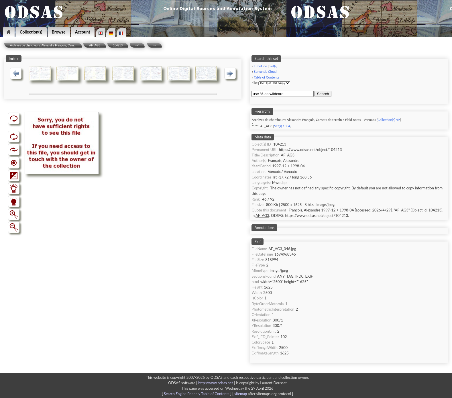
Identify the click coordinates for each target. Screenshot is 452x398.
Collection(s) (31, 32)
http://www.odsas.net (215, 383)
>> (154, 45)
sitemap (240, 393)
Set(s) (273, 66)
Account (82, 32)
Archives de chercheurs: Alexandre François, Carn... (43, 45)
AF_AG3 (94, 45)
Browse (59, 32)
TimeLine (260, 66)
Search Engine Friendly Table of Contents (196, 393)
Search (323, 94)
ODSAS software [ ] (202, 383)
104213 (118, 45)
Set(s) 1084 (282, 126)
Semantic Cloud (265, 71)
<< (137, 45)
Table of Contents (266, 77)
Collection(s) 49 (389, 119)
